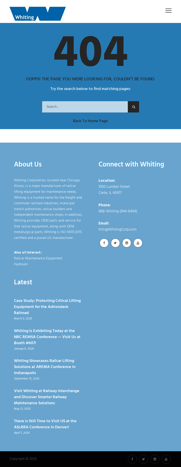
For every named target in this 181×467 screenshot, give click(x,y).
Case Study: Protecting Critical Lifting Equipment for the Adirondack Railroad (47, 307)
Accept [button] (141, 461)
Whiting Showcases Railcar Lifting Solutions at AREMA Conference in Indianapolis (45, 367)
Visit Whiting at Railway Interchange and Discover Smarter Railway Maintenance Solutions (46, 397)
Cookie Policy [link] (116, 461)
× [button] (152, 460)
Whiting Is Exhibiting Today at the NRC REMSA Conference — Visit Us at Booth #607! (47, 337)
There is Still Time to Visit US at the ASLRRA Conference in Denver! (45, 424)
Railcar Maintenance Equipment (38, 258)
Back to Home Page (90, 121)
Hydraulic (21, 264)
